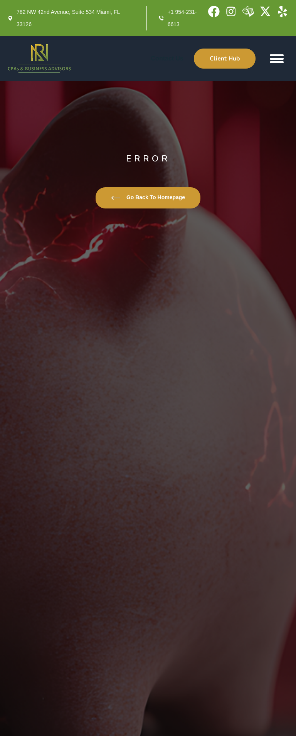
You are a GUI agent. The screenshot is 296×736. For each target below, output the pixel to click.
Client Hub (225, 58)
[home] (39, 58)
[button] (276, 58)
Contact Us (167, 58)
